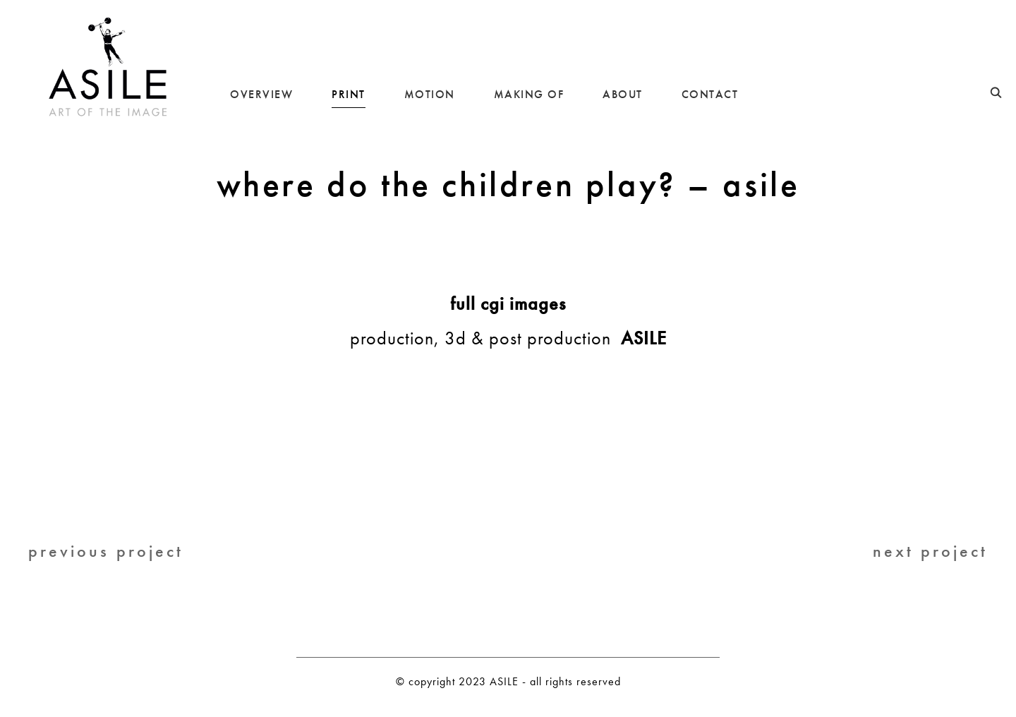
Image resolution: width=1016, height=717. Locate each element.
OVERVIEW (261, 94)
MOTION (429, 94)
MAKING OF (529, 94)
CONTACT (710, 94)
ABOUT (623, 94)
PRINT (348, 94)
